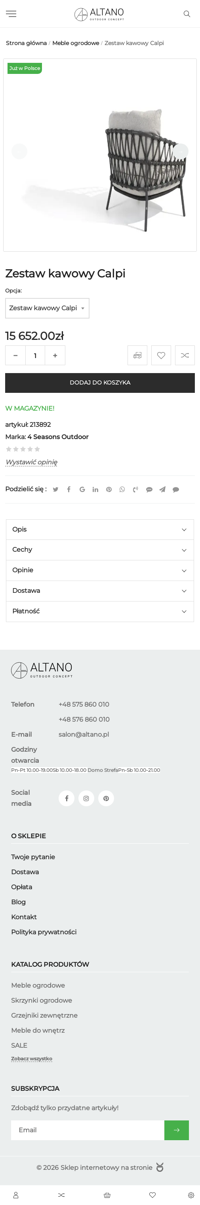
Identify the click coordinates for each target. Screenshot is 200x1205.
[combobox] (47, 308)
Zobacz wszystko (31, 1059)
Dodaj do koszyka (100, 383)
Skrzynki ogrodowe (41, 1000)
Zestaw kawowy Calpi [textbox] (43, 308)
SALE (19, 1045)
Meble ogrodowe (38, 985)
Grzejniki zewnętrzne (44, 1015)
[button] (181, 151)
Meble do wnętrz (38, 1030)
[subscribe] (87, 1130)
